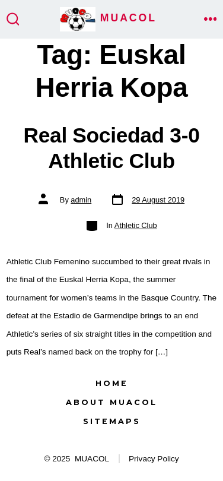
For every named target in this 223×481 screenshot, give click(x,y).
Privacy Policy (154, 458)
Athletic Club (135, 225)
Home (111, 383)
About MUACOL (111, 402)
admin (81, 199)
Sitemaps (112, 421)
